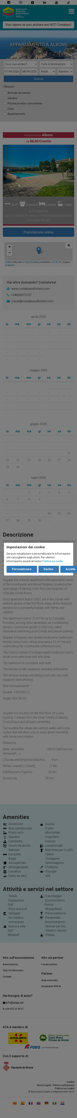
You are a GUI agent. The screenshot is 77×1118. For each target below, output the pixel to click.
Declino (48, 569)
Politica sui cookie (52, 561)
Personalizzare (21, 569)
